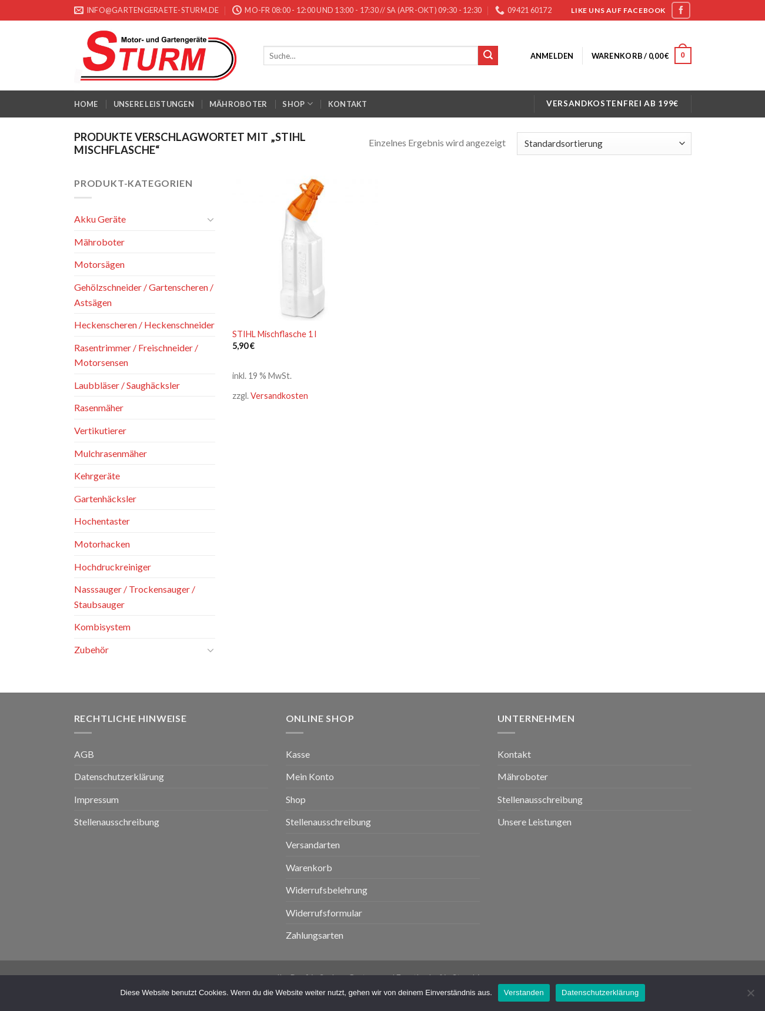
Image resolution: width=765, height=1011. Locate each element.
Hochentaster (102, 520)
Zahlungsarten (314, 935)
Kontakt (348, 104)
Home (86, 104)
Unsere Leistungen (153, 104)
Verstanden (524, 992)
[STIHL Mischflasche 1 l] (305, 248)
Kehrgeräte (97, 475)
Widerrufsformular (324, 912)
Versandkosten (279, 396)
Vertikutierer (100, 430)
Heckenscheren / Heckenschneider (144, 324)
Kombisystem (102, 626)
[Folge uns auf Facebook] (681, 10)
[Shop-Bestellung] (604, 143)
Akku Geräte (100, 218)
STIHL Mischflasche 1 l (274, 334)
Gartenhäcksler (105, 498)
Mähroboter (238, 104)
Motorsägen (99, 264)
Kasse (298, 754)
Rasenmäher (98, 407)
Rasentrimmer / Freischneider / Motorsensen (136, 355)
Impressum (96, 799)
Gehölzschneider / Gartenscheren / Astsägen (143, 294)
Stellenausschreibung (116, 821)
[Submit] (488, 56)
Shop (297, 103)
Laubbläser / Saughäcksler (127, 385)
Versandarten (313, 844)
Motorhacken (102, 543)
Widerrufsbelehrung (327, 889)
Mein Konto (310, 776)
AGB (84, 754)
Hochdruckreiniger (112, 566)
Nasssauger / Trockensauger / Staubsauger (134, 596)
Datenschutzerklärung (119, 776)
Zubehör (91, 649)
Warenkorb (309, 867)
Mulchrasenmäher (110, 453)
